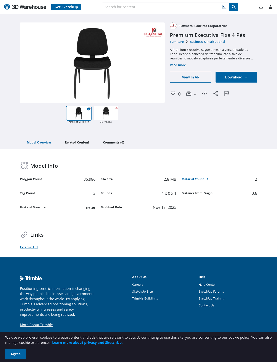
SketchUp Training (212, 298)
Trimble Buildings (145, 298)
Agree (16, 354)
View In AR (190, 77)
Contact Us (206, 305)
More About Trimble (36, 324)
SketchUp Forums (211, 291)
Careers (137, 284)
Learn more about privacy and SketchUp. (87, 342)
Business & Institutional (207, 42)
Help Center (207, 284)
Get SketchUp (66, 7)
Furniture (177, 42)
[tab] (39, 142)
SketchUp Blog (142, 291)
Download (236, 77)
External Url (29, 247)
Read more (178, 65)
